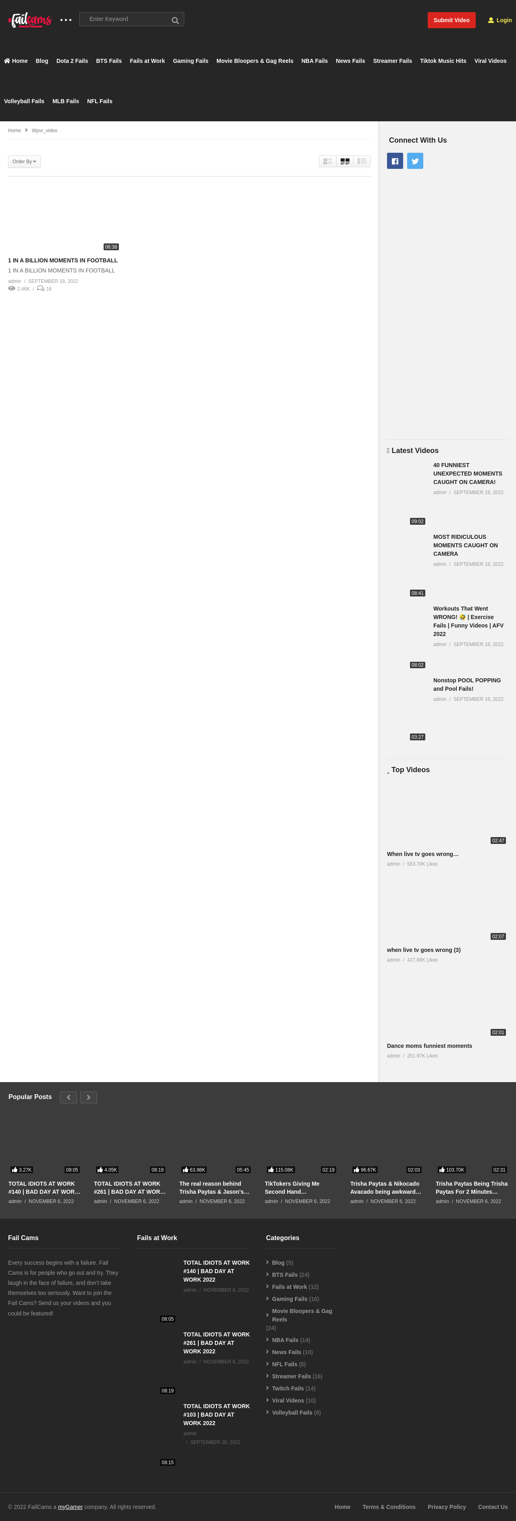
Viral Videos (490, 61)
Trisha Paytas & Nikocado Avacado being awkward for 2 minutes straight (384, 1187)
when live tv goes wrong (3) (424, 950)
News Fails (350, 61)
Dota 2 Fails (72, 61)
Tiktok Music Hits (443, 61)
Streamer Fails (392, 61)
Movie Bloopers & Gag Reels (254, 61)
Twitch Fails (288, 1388)
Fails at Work (147, 61)
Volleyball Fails (24, 101)
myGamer (70, 1507)
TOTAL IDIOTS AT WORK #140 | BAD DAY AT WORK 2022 (43, 1187)
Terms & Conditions (389, 1507)
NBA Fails (315, 61)
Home (16, 61)
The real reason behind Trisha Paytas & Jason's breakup (211, 1187)
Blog (42, 61)
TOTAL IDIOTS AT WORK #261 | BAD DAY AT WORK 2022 (129, 1187)
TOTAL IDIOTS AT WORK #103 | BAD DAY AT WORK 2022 (216, 1415)
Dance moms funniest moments (429, 1046)
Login (500, 20)
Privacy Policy (447, 1507)
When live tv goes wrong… (423, 854)
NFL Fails (99, 101)
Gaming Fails (190, 61)
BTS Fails (109, 61)
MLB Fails (65, 101)
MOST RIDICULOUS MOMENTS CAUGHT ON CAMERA (465, 545)
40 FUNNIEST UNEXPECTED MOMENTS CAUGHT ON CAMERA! (467, 473)
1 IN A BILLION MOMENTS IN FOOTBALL (63, 261)
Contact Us (493, 1507)
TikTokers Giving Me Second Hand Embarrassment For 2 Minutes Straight (294, 1187)
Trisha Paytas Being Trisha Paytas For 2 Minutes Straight (472, 1187)
